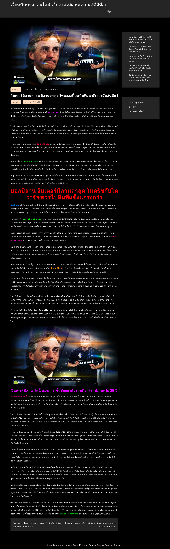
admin (16, 102)
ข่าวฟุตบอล (53, 89)
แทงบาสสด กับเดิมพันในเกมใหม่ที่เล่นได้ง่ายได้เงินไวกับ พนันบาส (140, 68)
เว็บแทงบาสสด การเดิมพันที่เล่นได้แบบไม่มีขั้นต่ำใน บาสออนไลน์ (140, 49)
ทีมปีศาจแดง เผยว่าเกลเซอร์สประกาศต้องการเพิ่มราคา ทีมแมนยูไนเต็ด (140, 78)
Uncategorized (136, 102)
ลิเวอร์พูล (107, 11)
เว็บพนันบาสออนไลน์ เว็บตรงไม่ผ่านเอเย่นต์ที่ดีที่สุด (59, 5)
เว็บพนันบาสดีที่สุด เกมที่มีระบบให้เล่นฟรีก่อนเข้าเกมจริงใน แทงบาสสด (140, 39)
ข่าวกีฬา (16, 89)
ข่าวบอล (43, 89)
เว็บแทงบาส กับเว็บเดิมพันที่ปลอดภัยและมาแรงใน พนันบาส (140, 59)
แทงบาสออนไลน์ (136, 111)
